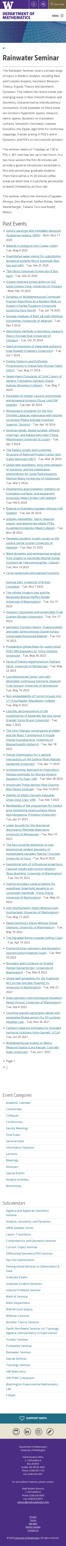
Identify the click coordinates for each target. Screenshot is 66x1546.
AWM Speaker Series (19, 1228)
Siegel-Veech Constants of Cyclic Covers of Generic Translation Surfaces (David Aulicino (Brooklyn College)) (34, 380)
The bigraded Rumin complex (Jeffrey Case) (34, 938)
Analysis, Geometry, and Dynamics (28, 1221)
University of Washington (27, 1537)
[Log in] (34, 4)
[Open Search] (43, 4)
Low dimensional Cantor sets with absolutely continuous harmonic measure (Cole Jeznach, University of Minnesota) (33, 681)
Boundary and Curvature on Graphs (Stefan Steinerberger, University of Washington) (29, 967)
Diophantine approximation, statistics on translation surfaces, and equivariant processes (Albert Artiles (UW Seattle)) (33, 493)
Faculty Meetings (17, 1128)
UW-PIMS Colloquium (20, 1378)
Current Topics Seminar (21, 1247)
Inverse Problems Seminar (23, 1290)
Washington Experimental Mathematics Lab (32, 1386)
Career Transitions (18, 1234)
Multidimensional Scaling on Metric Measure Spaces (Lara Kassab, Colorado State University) (32, 1047)
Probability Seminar (19, 1346)
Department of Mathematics (19, 15)
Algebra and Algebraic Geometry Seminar (27, 1213)
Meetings (12, 1160)
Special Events (15, 1173)
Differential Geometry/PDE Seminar (29, 1253)
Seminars (12, 1167)
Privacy (33, 1516)
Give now (57, 4)
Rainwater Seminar (18, 1352)
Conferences (14, 1122)
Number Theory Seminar (22, 1322)
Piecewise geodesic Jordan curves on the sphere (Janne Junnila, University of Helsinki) (32, 543)
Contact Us (33, 1530)
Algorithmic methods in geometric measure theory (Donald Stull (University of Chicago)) (34, 335)
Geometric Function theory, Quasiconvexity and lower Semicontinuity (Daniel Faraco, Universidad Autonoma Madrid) (34, 631)
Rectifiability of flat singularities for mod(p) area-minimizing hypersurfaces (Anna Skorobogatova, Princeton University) (34, 810)
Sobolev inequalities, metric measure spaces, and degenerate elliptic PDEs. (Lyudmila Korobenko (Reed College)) (30, 523)
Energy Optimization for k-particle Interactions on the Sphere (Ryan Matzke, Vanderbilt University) (33, 759)
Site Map (33, 1523)
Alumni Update (33, 1526)
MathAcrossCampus (19, 1309)
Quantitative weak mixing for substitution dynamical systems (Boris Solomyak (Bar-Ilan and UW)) (33, 260)
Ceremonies (14, 1109)
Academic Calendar (18, 1103)
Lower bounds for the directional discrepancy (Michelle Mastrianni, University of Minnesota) (28, 829)
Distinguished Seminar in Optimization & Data (32, 1268)
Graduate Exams (16, 1277)
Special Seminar (16, 1359)
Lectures (11, 1154)
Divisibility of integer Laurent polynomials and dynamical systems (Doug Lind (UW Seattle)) (33, 400)
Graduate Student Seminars (24, 1284)
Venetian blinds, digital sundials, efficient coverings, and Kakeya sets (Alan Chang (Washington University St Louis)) (32, 434)
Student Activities (17, 1179)
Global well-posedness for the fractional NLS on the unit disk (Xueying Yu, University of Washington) (32, 982)
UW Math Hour (16, 1371)
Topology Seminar (18, 1365)
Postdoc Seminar (17, 1339)
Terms (33, 1520)
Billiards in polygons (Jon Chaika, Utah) (31, 246)
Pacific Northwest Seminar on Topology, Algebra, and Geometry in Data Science (32, 1331)
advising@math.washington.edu (33, 1502)
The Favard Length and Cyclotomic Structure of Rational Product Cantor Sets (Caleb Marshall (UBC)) (33, 454)
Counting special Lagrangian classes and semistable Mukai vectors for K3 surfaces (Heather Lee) (33, 1017)
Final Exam (13, 1135)
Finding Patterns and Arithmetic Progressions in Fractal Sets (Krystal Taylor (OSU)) (34, 365)
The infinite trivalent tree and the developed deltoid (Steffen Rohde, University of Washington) (28, 597)
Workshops (13, 1186)
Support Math (33, 1418)
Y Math (10, 1395)
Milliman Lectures (17, 1316)
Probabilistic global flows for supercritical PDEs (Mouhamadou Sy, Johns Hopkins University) (33, 651)
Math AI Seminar (17, 1296)
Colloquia (12, 1115)
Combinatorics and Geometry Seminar (31, 1241)
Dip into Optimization (20, 1260)
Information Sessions (20, 1147)
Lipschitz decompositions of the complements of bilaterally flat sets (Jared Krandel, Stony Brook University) (33, 715)
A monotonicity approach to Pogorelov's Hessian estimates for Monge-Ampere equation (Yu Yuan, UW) (32, 774)
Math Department (18, 1303)
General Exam (15, 1141)
